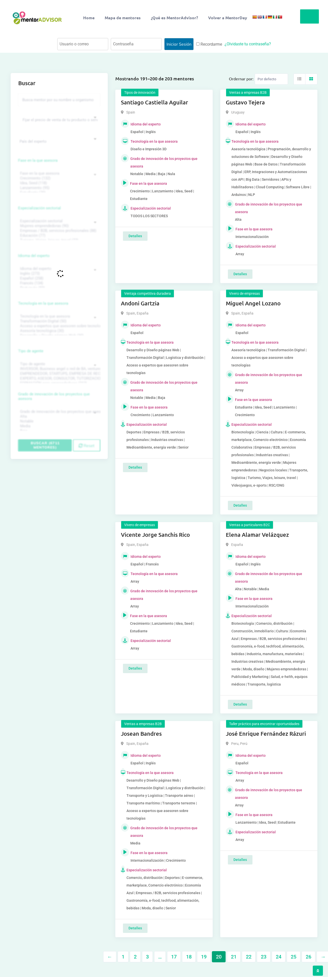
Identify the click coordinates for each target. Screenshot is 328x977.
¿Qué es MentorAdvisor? (174, 17)
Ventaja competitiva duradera (147, 293)
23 (263, 957)
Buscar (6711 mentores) (45, 445)
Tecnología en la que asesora (43, 303)
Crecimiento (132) (59, 178)
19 (204, 957)
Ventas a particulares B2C (249, 525)
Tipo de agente (30, 351)
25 (293, 957)
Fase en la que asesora (38, 160)
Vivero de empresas (244, 293)
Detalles (135, 236)
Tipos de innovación (139, 92)
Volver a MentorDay (227, 17)
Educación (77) (59, 235)
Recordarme (209, 44)
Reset (87, 445)
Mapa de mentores (123, 17)
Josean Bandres (141, 733)
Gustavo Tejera (245, 102)
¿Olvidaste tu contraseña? (248, 44)
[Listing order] (271, 79)
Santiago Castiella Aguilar (154, 102)
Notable (59, 421)
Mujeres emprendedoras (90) (59, 226)
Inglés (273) (59, 273)
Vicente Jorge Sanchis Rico (155, 534)
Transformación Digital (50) (59, 321)
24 (278, 957)
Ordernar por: (241, 78)
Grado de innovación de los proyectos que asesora (54, 396)
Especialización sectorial (39, 208)
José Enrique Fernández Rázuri (266, 733)
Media (59, 426)
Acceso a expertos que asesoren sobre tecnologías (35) (59, 326)
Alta (59, 416)
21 (233, 957)
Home (89, 17)
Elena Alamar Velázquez (257, 534)
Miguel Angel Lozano (253, 303)
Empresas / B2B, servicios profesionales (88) (59, 230)
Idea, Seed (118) (59, 183)
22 (248, 957)
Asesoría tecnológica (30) (59, 330)
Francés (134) (59, 283)
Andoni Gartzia (140, 303)
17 (174, 957)
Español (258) (59, 278)
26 (308, 957)
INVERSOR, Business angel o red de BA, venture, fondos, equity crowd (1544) (59, 368)
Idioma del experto (34, 255)
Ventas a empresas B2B (248, 92)
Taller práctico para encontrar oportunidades (264, 724)
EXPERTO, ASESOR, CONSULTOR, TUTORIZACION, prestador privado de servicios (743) (59, 378)
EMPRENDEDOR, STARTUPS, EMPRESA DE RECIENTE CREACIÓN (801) (59, 373)
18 (189, 957)
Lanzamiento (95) (59, 188)
